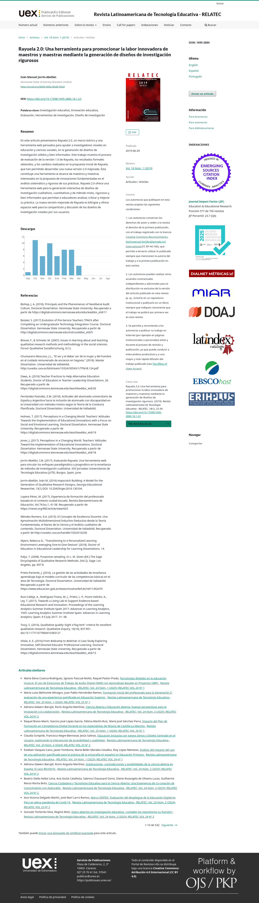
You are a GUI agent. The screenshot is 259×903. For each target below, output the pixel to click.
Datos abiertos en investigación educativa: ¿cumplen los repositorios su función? (122, 812)
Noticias (169, 25)
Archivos (35, 37)
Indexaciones (149, 25)
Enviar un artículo (202, 93)
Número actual (28, 25)
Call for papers (126, 25)
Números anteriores (55, 25)
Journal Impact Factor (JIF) (206, 201)
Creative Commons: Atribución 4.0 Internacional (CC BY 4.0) (155, 872)
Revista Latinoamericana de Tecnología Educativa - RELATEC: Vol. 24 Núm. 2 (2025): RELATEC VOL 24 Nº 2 (89, 816)
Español (194, 71)
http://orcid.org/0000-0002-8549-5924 (43, 86)
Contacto (185, 25)
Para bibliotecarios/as (201, 128)
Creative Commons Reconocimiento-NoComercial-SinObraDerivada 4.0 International (147, 241)
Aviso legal (27, 897)
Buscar (210, 25)
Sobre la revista (84, 25)
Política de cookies (82, 897)
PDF (134, 132)
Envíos (107, 25)
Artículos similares (32, 670)
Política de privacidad (52, 897)
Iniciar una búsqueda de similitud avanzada (66, 833)
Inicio (22, 37)
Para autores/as (198, 122)
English (193, 65)
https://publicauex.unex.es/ (94, 880)
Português (195, 76)
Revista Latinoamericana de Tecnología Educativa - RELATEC (157, 14)
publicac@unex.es (88, 876)
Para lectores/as (198, 116)
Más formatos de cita (140, 423)
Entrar (220, 3)
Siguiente (167, 825)
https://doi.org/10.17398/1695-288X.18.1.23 (54, 99)
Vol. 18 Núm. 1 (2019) (56, 37)
